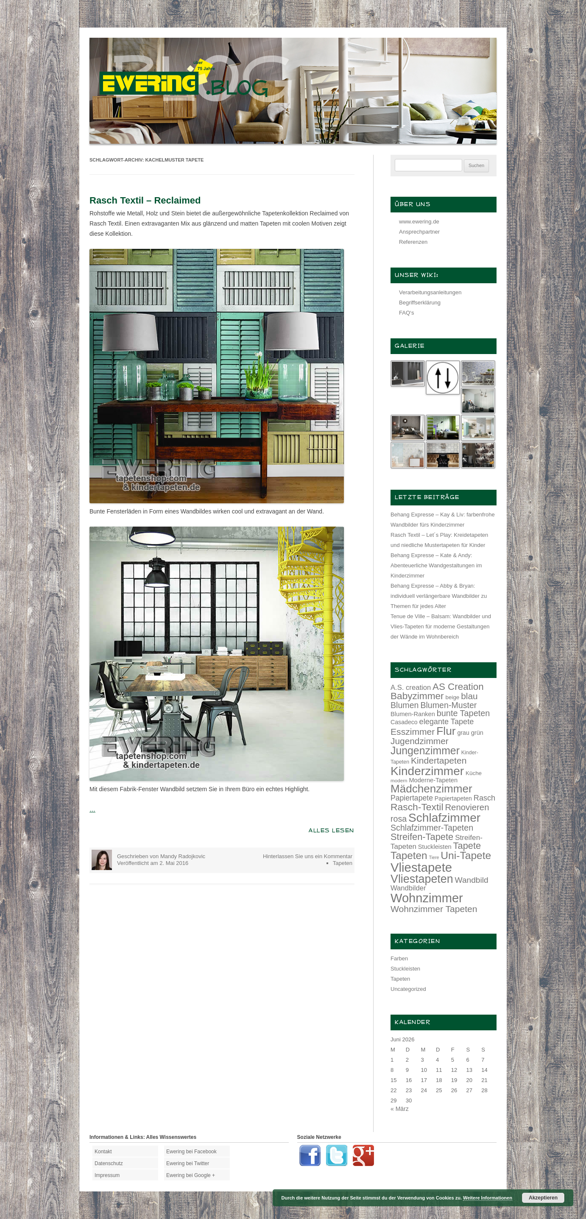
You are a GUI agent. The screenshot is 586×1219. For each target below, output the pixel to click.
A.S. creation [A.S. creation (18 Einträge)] (411, 687)
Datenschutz (109, 1163)
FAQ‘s (406, 313)
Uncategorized (408, 989)
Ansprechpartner (419, 232)
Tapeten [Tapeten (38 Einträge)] (409, 855)
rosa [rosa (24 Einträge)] (399, 818)
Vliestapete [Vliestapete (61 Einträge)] (421, 867)
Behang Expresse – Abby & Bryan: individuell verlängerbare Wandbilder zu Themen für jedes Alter (439, 596)
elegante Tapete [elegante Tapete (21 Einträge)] (446, 721)
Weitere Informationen (487, 1197)
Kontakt (103, 1152)
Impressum (107, 1175)
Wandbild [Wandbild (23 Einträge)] (471, 880)
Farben (399, 958)
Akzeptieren (543, 1198)
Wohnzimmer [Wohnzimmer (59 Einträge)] (427, 898)
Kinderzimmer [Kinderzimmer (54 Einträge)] (427, 771)
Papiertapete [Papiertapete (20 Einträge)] (412, 798)
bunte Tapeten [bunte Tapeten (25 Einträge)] (463, 713)
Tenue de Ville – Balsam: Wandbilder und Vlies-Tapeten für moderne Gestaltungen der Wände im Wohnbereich (441, 626)
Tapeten (342, 863)
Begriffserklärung (420, 302)
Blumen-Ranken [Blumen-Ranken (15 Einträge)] (413, 714)
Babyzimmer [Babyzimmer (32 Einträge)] (417, 696)
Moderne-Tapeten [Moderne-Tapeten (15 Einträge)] (433, 780)
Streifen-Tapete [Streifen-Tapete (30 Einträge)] (422, 836)
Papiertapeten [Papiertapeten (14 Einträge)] (453, 798)
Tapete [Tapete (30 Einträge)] (467, 845)
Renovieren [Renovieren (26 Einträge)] (467, 807)
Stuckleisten (405, 968)
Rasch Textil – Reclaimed (145, 200)
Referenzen (413, 242)
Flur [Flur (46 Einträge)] (445, 731)
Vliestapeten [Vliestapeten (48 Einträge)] (422, 879)
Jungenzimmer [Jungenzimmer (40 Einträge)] (425, 750)
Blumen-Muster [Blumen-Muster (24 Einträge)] (448, 705)
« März (400, 1108)
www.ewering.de (419, 221)
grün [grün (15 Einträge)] (477, 732)
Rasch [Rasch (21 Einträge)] (484, 798)
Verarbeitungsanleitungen (430, 292)
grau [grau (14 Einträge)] (463, 732)
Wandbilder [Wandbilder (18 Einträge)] (408, 888)
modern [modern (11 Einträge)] (399, 780)
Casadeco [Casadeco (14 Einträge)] (404, 722)
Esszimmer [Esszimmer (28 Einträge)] (413, 731)
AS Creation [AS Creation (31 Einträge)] (458, 686)
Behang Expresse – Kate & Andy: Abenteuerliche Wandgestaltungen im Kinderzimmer (436, 565)
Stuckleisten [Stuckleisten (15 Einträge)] (435, 846)
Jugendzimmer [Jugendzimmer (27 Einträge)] (420, 741)
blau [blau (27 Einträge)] (469, 696)
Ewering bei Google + (190, 1175)
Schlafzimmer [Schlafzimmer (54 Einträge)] (444, 817)
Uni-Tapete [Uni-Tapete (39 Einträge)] (466, 855)
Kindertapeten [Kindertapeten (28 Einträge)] (438, 760)
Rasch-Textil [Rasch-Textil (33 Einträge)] (417, 806)
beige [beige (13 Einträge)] (453, 697)
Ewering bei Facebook (191, 1152)
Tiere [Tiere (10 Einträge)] (434, 857)
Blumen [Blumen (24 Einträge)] (405, 705)
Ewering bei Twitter (187, 1163)
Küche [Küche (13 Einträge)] (474, 773)
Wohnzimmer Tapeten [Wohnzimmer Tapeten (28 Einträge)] (434, 909)
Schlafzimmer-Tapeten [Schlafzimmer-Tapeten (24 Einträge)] (432, 827)
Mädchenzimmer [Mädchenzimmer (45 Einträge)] (431, 788)
